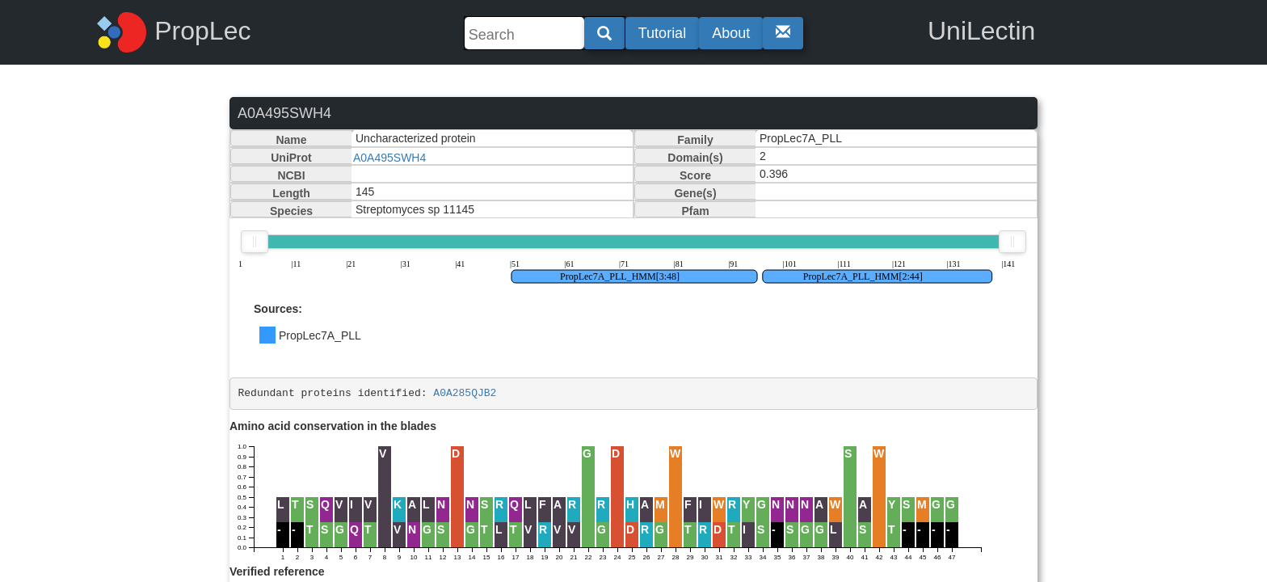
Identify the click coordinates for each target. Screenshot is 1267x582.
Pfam (695, 211)
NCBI (291, 175)
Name (291, 140)
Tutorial (662, 33)
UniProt (291, 157)
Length (291, 193)
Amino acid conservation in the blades (332, 426)
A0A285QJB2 (464, 393)
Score (695, 175)
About (731, 33)
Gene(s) (695, 193)
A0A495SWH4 (389, 157)
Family (695, 140)
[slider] (254, 241)
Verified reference (277, 571)
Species (291, 211)
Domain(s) (694, 157)
